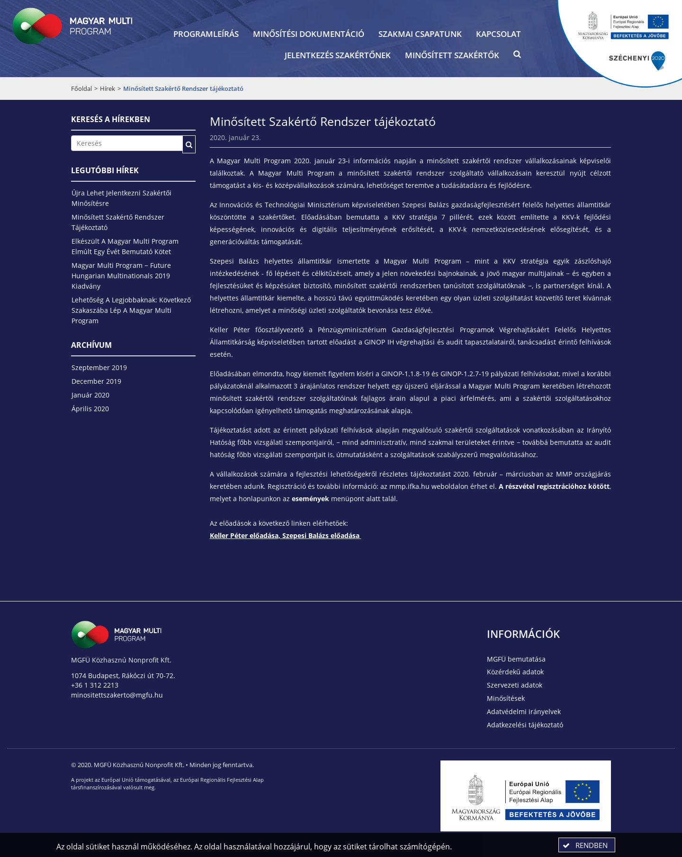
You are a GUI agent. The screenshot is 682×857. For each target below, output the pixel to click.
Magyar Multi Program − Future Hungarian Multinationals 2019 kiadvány (121, 276)
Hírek (107, 88)
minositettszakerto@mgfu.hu (117, 694)
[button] (517, 56)
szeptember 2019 (99, 367)
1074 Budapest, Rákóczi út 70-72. (123, 675)
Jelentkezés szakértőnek (338, 55)
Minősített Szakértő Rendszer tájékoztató (118, 222)
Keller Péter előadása (244, 535)
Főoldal (81, 88)
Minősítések (506, 698)
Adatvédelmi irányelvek (524, 711)
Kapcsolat (498, 33)
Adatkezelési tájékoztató (525, 724)
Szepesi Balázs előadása (320, 535)
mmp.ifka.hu (409, 486)
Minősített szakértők (452, 55)
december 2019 (96, 381)
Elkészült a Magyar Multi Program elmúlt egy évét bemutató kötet (125, 246)
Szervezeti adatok (514, 684)
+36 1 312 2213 (94, 684)
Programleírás (206, 33)
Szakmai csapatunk (420, 33)
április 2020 (90, 408)
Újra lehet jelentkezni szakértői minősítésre (121, 198)
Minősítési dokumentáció (308, 33)
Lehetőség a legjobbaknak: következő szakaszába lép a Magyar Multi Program (131, 310)
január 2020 (90, 394)
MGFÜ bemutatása (516, 658)
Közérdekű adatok (515, 671)
